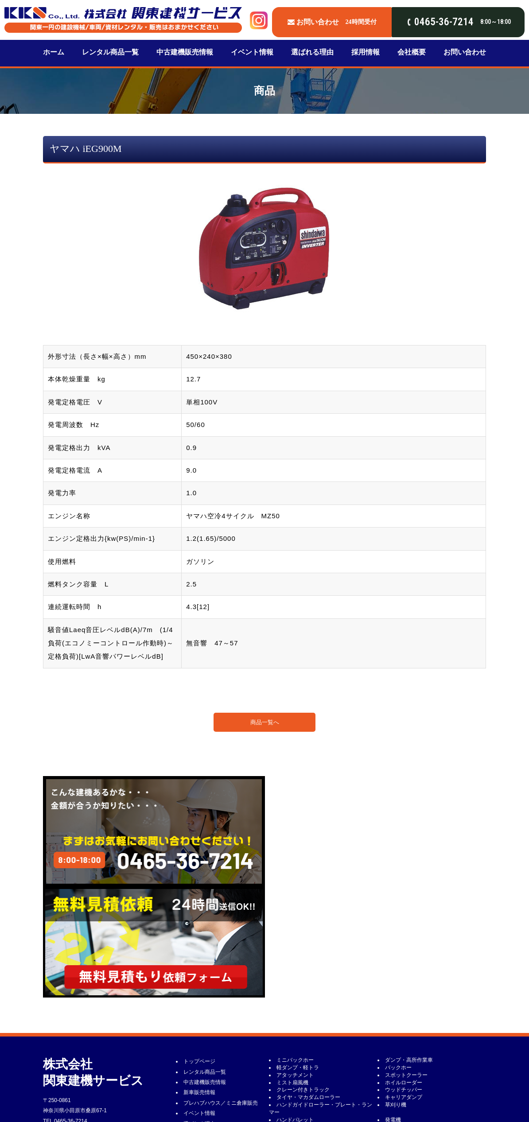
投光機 (284, 1031)
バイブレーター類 (406, 1024)
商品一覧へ (264, 722)
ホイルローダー (403, 972)
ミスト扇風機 (292, 972)
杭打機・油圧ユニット (303, 1083)
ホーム (53, 52)
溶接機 (284, 1016)
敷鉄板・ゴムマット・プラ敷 (419, 1076)
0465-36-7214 (70, 1010)
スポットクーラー (406, 964)
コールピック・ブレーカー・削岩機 (427, 1083)
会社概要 (411, 52)
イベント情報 (252, 52)
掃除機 (284, 1068)
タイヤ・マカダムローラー (308, 986)
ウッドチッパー (403, 979)
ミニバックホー (295, 949)
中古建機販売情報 (184, 52)
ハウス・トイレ (295, 1039)
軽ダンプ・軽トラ (297, 957)
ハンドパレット (295, 1009)
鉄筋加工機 (398, 1046)
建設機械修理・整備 (207, 1075)
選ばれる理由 (312, 52)
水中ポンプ (398, 1053)
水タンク (395, 1061)
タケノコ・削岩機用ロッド (417, 1090)
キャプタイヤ (292, 1098)
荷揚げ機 (287, 1046)
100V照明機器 (402, 1031)
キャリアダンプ (403, 986)
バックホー (398, 957)
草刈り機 (395, 994)
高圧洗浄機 (289, 1061)
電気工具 (287, 1024)
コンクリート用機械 (300, 1053)
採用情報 (365, 52)
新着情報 (194, 1065)
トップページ (199, 950)
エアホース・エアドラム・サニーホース (324, 1090)
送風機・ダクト (403, 1068)
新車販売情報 (199, 981)
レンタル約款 (199, 1054)
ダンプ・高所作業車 (409, 949)
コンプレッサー (403, 1016)
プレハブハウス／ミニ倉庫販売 (220, 992)
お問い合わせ (464, 52)
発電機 (393, 1009)
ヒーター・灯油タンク (303, 1076)
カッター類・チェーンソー (417, 1039)
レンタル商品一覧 (110, 52)
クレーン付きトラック (303, 979)
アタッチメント (295, 964)
